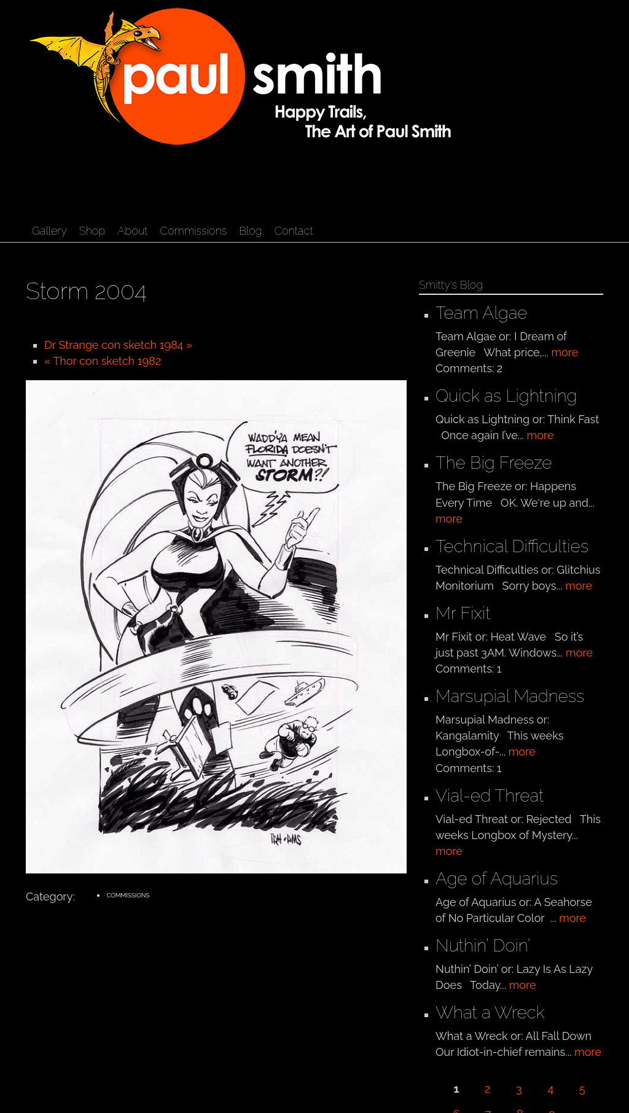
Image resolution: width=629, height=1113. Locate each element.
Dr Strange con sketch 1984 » (118, 344)
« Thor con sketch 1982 (102, 360)
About (132, 230)
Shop (92, 230)
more (564, 352)
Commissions (193, 230)
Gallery (49, 230)
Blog (250, 230)
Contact (294, 230)
